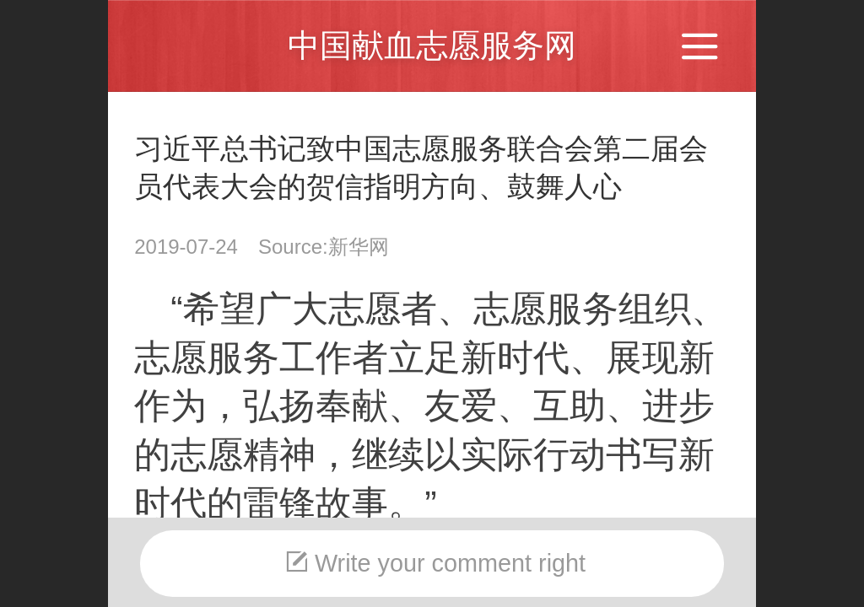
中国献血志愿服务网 (432, 45)
